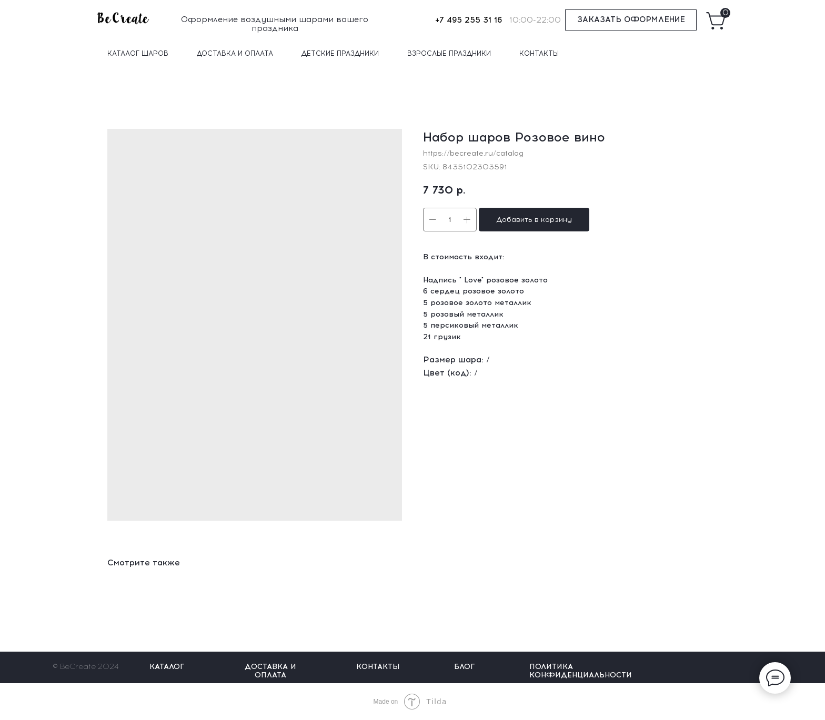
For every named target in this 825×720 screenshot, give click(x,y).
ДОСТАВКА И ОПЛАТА (235, 53)
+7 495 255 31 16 (468, 20)
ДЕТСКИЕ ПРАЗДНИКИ (340, 53)
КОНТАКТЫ (539, 53)
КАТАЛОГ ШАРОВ (137, 53)
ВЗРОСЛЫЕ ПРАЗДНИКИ (449, 53)
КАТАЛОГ (166, 666)
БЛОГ (464, 666)
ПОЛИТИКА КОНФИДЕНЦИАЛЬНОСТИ (580, 671)
